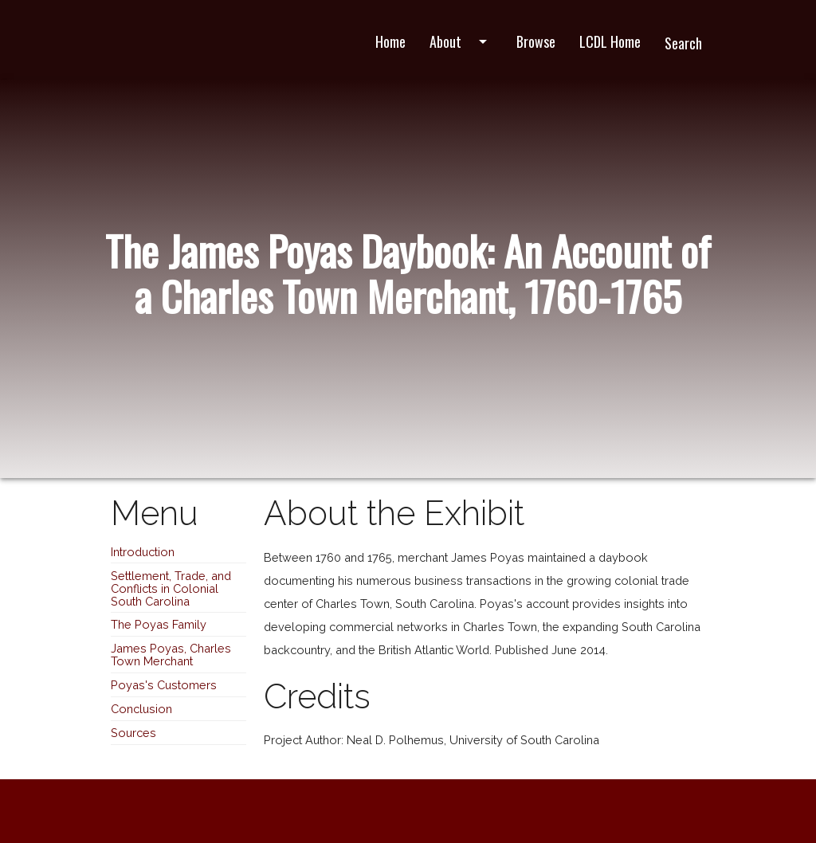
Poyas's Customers (164, 685)
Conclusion (141, 709)
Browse (535, 41)
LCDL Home (610, 41)
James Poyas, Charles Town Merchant (171, 654)
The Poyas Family (158, 624)
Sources (133, 732)
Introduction (143, 552)
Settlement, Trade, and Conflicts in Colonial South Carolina (171, 588)
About (461, 41)
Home (390, 41)
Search (683, 43)
